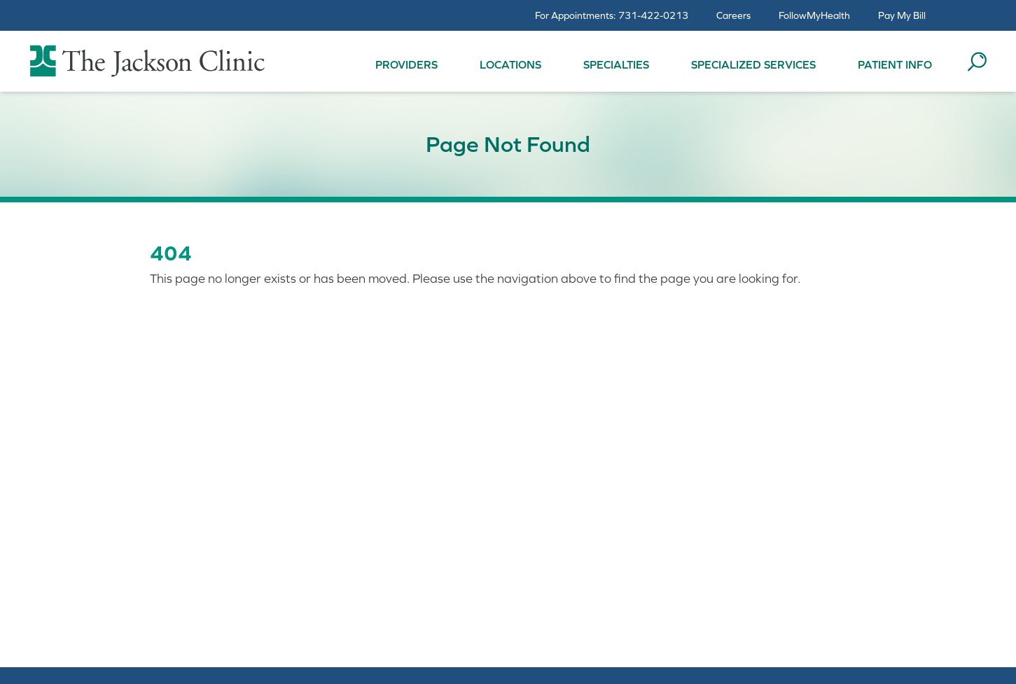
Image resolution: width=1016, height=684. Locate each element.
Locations (510, 64)
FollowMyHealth (814, 15)
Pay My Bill (902, 15)
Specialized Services (753, 64)
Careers (733, 15)
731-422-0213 (653, 15)
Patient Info (895, 64)
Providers (406, 64)
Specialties (616, 64)
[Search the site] (977, 61)
